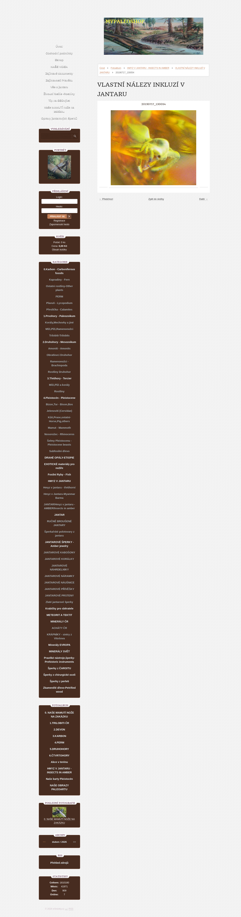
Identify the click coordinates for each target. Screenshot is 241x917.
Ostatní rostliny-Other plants (59, 288)
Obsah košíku (59, 249)
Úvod (102, 68)
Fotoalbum (116, 68)
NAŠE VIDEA (59, 66)
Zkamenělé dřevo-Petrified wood (59, 689)
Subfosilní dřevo (59, 451)
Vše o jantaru (59, 86)
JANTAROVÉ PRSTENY (59, 595)
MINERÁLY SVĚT (59, 651)
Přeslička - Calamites (59, 309)
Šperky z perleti (59, 681)
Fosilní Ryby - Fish (59, 474)
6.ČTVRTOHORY (59, 755)
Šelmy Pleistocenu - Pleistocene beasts (59, 442)
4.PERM (59, 742)
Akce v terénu (59, 762)
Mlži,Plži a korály (59, 384)
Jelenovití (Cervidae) (59, 410)
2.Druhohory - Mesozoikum (59, 342)
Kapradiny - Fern (59, 279)
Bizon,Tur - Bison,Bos (59, 404)
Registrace (59, 220)
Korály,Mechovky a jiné (59, 322)
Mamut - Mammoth (59, 427)
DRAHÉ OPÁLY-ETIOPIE (59, 457)
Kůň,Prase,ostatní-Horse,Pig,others (59, 419)
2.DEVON (59, 729)
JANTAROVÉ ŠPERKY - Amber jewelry (59, 544)
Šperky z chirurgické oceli (59, 674)
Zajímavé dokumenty (59, 73)
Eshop (59, 59)
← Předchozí (106, 199)
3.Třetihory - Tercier (59, 378)
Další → (203, 199)
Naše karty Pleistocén (59, 778)
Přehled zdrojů (59, 862)
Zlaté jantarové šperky (59, 602)
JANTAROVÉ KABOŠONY (59, 552)
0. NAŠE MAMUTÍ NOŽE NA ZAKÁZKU (59, 714)
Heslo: (59, 206)
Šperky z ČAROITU (59, 668)
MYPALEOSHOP (124, 21)
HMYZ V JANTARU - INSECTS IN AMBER (148, 68)
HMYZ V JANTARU (59, 481)
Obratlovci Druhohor (59, 355)
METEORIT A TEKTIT (59, 615)
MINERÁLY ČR (59, 621)
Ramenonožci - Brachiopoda (59, 363)
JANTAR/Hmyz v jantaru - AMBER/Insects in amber (59, 506)
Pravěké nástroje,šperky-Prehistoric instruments (59, 659)
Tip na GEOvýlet (59, 100)
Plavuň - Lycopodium (59, 303)
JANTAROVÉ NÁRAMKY (59, 576)
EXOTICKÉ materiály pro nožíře (59, 466)
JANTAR (59, 514)
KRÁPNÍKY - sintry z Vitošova (59, 636)
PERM (59, 296)
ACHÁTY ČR (59, 628)
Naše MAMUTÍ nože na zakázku (59, 109)
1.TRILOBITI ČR (59, 723)
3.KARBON (59, 736)
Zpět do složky (156, 199)
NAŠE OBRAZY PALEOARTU (59, 787)
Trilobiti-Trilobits (59, 335)
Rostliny (59, 391)
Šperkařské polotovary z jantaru (59, 533)
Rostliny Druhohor (59, 371)
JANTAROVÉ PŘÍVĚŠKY (59, 589)
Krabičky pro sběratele (59, 608)
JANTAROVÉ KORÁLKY (59, 559)
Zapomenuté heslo (59, 224)
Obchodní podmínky (59, 53)
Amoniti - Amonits (59, 348)
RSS (71, 909)
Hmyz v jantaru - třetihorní (59, 487)
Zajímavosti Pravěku (59, 80)
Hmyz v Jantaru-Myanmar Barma (59, 496)
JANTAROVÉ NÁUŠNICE (59, 582)
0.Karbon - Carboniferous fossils (59, 271)
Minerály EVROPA (59, 644)
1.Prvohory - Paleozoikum (59, 316)
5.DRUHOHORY (59, 749)
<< (44, 842)
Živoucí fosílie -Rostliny (59, 93)
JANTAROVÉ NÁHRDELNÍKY (59, 567)
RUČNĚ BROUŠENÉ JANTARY (59, 523)
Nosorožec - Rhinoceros (59, 434)
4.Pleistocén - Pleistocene (59, 397)
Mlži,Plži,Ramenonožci (59, 329)
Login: (59, 197)
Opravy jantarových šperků (59, 118)
